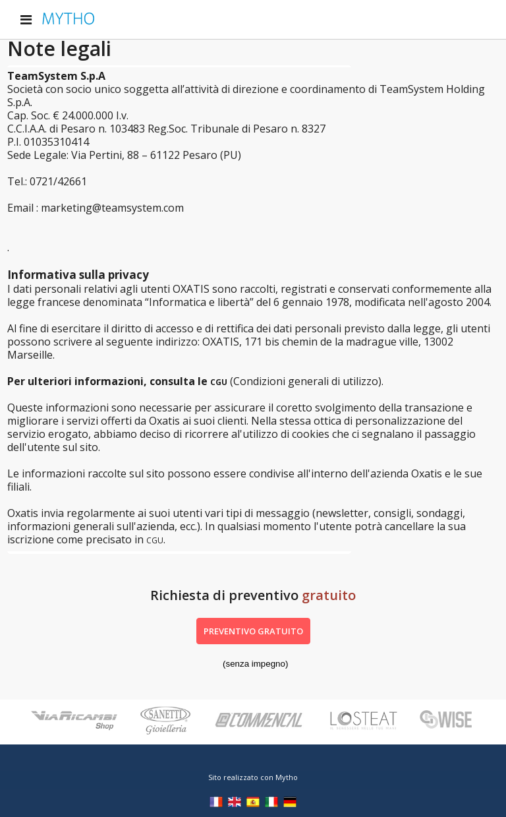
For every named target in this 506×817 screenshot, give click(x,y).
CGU (218, 382)
